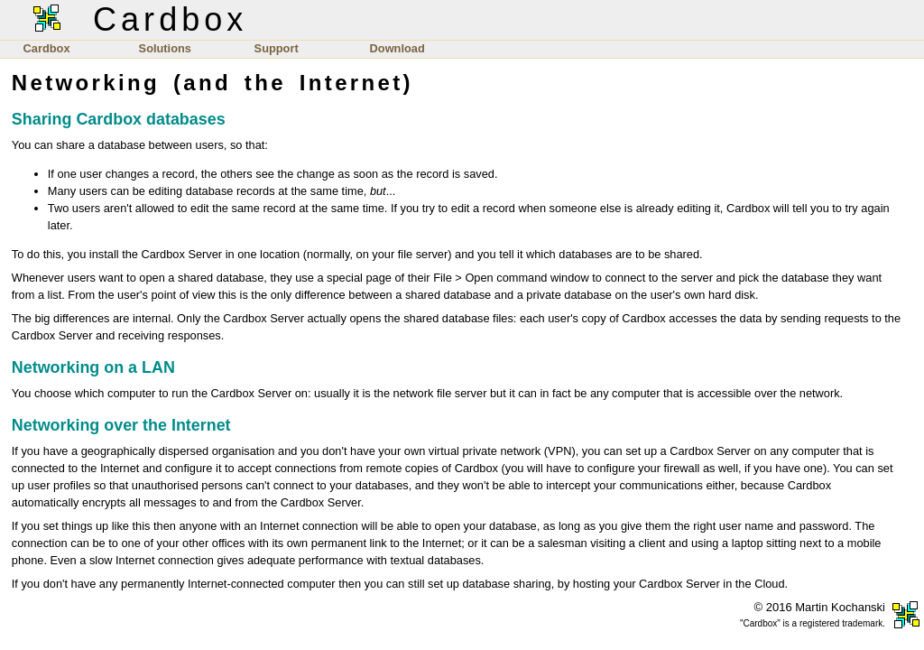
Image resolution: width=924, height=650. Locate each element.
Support (276, 48)
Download (397, 48)
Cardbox (46, 48)
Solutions (165, 48)
